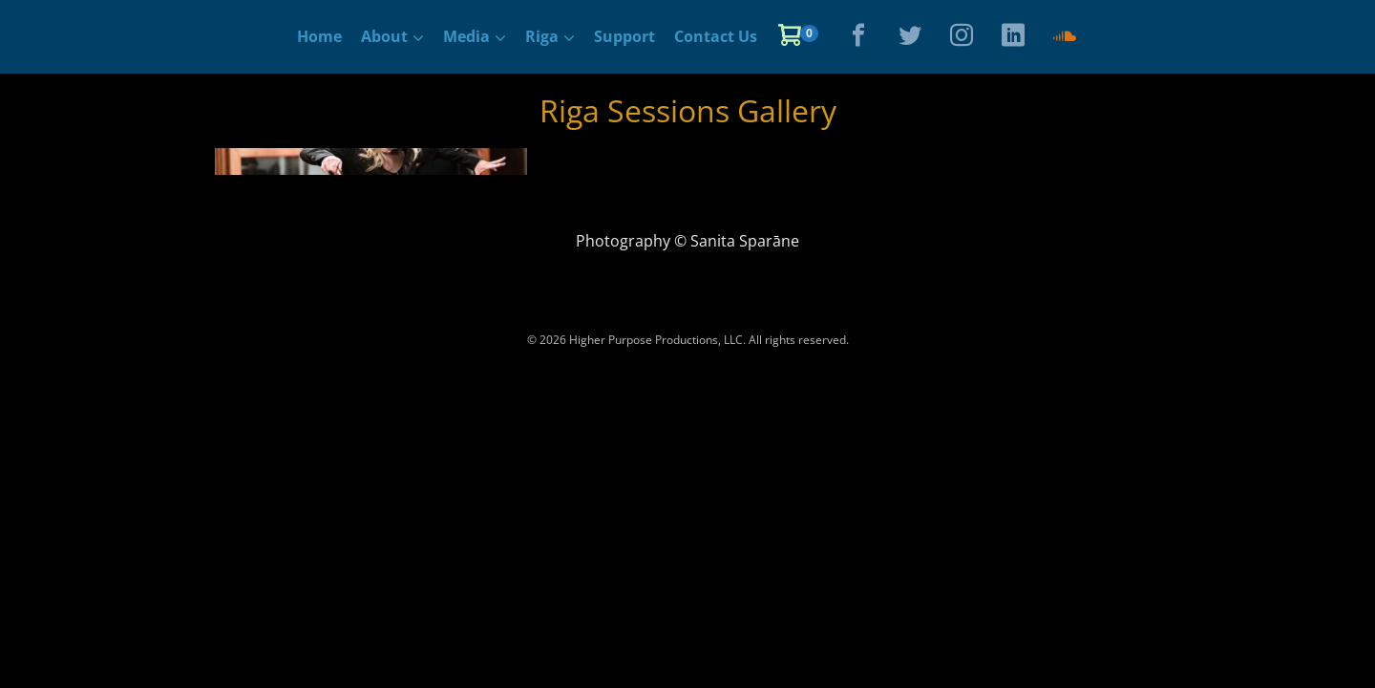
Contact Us (715, 36)
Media (466, 36)
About (384, 36)
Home (319, 36)
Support (624, 36)
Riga (542, 36)
